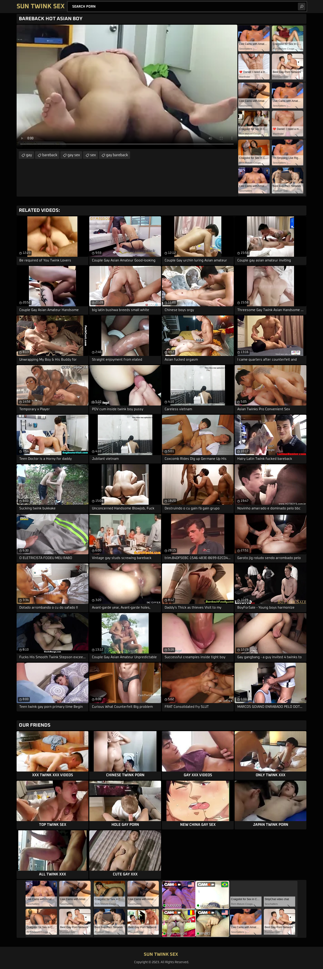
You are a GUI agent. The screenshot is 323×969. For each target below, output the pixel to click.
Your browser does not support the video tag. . (127, 87)
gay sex (74, 155)
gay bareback (117, 155)
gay (29, 155)
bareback (49, 155)
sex (93, 155)
